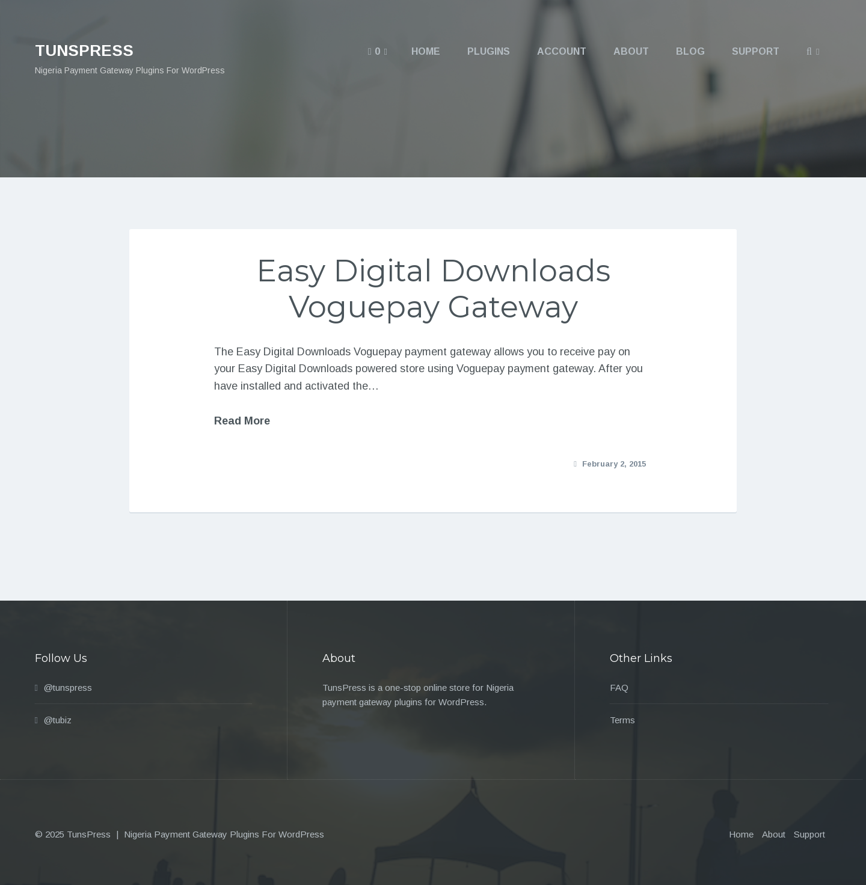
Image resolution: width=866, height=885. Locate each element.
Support (809, 834)
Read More (242, 421)
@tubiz (58, 720)
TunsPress (84, 50)
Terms (622, 720)
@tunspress (68, 687)
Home (741, 834)
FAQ (619, 687)
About (773, 834)
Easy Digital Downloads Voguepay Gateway (433, 289)
